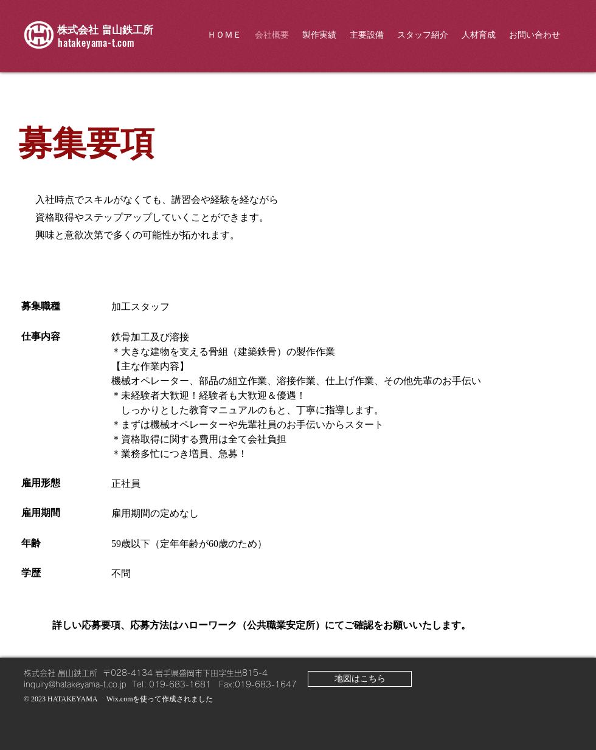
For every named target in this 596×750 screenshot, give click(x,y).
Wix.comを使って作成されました (159, 699)
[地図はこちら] (360, 679)
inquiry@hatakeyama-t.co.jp (75, 685)
